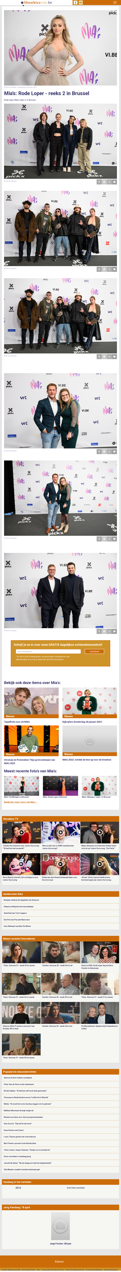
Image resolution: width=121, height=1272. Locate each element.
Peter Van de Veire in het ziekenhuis (19, 1084)
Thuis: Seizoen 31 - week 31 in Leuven (97, 997)
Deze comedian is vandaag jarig (17, 1156)
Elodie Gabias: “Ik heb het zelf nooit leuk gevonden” (25, 1091)
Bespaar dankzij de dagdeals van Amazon (21, 900)
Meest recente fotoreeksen (19, 938)
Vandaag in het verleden (17, 1182)
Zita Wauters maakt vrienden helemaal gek (22, 1170)
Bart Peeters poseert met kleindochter (20, 1143)
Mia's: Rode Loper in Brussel (55, 797)
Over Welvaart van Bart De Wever (17, 926)
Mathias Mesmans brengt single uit (19, 1111)
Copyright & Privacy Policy (53, 1270)
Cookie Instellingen (94, 1270)
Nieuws (10, 716)
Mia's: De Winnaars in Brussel (16, 797)
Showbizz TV (10, 818)
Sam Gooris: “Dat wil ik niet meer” (18, 1124)
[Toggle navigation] (115, 3)
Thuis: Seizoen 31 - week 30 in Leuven (18, 1058)
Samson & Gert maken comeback (18, 1078)
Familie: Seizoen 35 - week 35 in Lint (57, 997)
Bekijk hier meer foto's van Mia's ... (20, 802)
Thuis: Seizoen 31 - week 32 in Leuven (18, 997)
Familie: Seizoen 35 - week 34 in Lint (57, 1026)
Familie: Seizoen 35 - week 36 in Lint (57, 965)
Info (38, 1270)
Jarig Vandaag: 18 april (16, 1207)
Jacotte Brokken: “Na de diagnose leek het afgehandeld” (27, 1163)
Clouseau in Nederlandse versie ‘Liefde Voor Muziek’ (26, 1097)
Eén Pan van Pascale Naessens (17, 920)
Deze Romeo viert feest (13, 1130)
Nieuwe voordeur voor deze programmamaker (23, 1117)
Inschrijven (94, 651)
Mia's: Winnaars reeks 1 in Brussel (96, 797)
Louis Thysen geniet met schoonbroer (20, 1137)
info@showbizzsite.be (75, 1270)
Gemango (114, 1270)
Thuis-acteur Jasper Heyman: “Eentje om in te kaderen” (27, 1150)
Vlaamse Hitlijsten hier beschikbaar (19, 907)
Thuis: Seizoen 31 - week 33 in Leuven (19, 965)
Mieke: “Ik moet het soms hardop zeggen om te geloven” (27, 1104)
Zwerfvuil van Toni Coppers (15, 913)
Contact (59, 1261)
